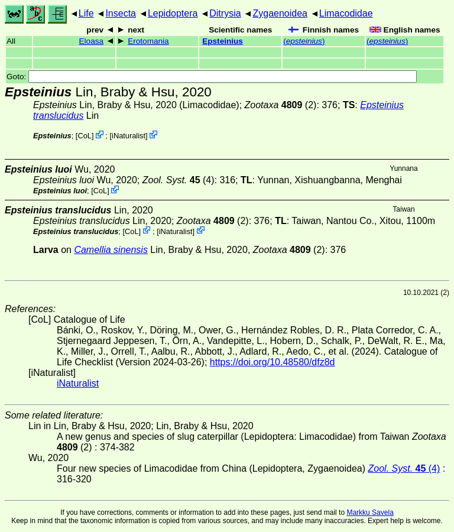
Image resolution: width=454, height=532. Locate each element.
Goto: (212, 76)
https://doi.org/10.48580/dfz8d (272, 362)
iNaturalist (128, 135)
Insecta (120, 13)
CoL (84, 135)
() (304, 41)
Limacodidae (346, 13)
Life (86, 13)
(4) (178, 180)
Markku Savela (369, 512)
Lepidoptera (173, 13)
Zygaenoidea (279, 13)
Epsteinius (222, 41)
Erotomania (148, 41)
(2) (281, 105)
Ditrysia (225, 13)
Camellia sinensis (111, 250)
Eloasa (91, 41)
